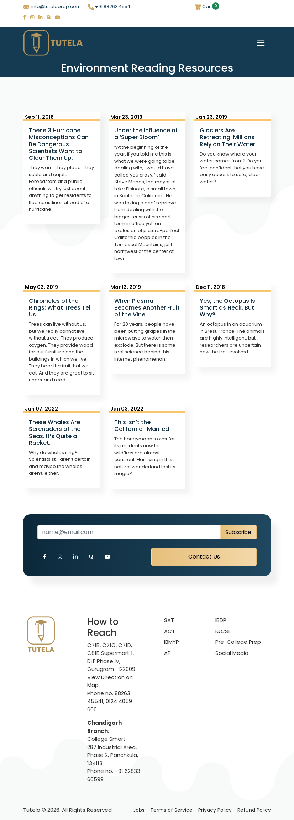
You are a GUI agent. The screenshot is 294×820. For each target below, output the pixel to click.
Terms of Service (171, 810)
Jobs (139, 810)
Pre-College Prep (238, 642)
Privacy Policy (215, 810)
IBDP (220, 620)
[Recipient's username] (129, 532)
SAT (169, 620)
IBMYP (171, 642)
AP (167, 653)
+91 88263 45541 (110, 7)
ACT (169, 631)
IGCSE (223, 631)
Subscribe (238, 532)
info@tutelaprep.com (52, 7)
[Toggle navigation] (261, 43)
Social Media (231, 653)
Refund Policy (254, 810)
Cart (203, 7)
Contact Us (204, 556)
